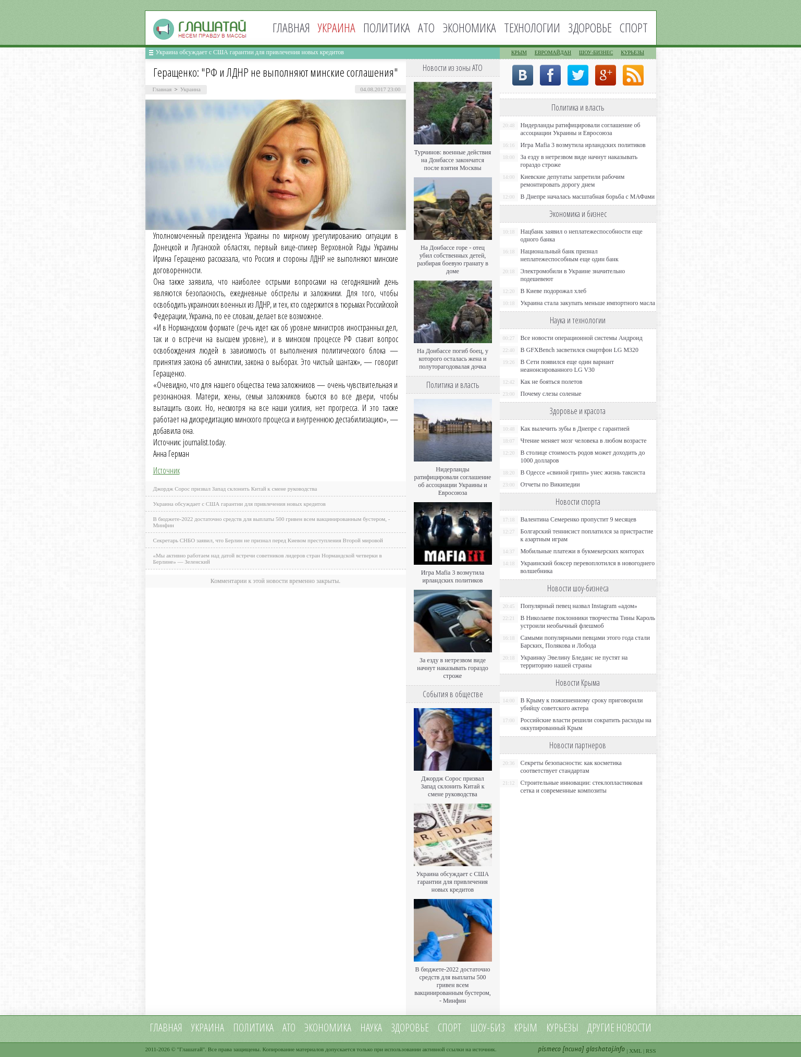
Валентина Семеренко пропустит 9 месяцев (579, 519)
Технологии (532, 27)
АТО (426, 27)
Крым (519, 52)
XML (635, 1051)
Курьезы (632, 52)
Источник (166, 470)
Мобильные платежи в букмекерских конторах (582, 551)
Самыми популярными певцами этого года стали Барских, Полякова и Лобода (585, 641)
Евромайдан (553, 52)
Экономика (469, 27)
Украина (190, 89)
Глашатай (191, 1049)
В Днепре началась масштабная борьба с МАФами (588, 196)
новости (633, 1027)
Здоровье (590, 27)
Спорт (634, 27)
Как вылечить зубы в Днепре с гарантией (575, 428)
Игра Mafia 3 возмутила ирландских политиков (452, 576)
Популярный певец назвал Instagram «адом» (579, 606)
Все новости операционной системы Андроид (582, 338)
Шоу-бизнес (596, 52)
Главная (291, 27)
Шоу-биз (487, 1027)
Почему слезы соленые (551, 393)
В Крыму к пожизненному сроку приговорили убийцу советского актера (582, 704)
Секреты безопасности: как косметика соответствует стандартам (571, 766)
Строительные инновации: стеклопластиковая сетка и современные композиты (582, 786)
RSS (651, 1051)
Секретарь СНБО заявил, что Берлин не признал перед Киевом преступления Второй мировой (268, 540)
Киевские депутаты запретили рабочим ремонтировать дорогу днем (573, 180)
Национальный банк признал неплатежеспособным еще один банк (570, 255)
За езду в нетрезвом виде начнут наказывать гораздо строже (452, 668)
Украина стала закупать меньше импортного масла (588, 303)
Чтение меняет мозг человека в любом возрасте (584, 440)
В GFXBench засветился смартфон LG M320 (580, 350)
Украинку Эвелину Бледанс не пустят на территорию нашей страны (574, 661)
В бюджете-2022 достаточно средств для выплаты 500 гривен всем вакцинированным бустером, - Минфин (452, 985)
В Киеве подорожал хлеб (554, 291)
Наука (371, 1027)
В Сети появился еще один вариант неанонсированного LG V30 (567, 365)
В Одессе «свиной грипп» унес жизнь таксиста (583, 472)
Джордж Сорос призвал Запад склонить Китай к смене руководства (235, 488)
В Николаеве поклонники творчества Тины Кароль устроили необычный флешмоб (588, 621)
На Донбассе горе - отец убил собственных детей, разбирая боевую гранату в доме (452, 259)
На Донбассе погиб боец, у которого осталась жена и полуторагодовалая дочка (452, 358)
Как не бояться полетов (552, 381)
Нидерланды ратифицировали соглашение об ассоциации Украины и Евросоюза (452, 481)
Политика (386, 27)
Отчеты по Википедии (550, 484)
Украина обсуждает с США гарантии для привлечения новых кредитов (250, 52)
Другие (600, 1027)
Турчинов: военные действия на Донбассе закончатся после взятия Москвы (452, 160)
